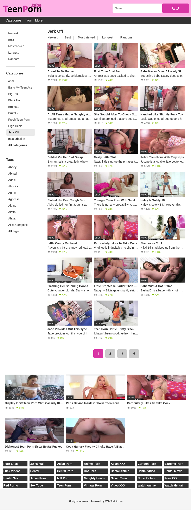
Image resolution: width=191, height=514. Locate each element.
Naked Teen (119, 478)
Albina (12, 205)
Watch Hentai (174, 485)
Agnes (12, 192)
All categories (17, 145)
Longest (13, 52)
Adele (12, 180)
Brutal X (13, 113)
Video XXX (118, 485)
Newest (13, 33)
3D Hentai (37, 463)
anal (11, 81)
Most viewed (16, 46)
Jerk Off (13, 132)
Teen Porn (64, 485)
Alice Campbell (17, 224)
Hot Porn (90, 471)
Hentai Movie (173, 471)
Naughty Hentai (94, 478)
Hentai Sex (11, 478)
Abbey (12, 167)
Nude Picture (146, 478)
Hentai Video (146, 471)
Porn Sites (11, 463)
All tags (13, 231)
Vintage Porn (93, 485)
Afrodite (13, 186)
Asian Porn (64, 463)
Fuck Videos (12, 471)
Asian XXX (118, 463)
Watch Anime (147, 485)
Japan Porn (38, 478)
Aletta (12, 212)
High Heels (15, 126)
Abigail (12, 173)
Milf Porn (63, 478)
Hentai (34, 471)
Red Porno (11, 485)
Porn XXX (171, 478)
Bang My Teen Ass (20, 87)
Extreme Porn (174, 463)
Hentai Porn (65, 471)
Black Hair (14, 100)
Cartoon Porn (147, 463)
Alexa (11, 218)
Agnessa (13, 199)
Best (11, 39)
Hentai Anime (120, 471)
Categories (13, 20)
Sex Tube (36, 485)
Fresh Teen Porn (19, 119)
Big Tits (13, 94)
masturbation (16, 138)
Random (13, 59)
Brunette (13, 106)
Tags (28, 20)
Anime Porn (92, 463)
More (39, 20)
